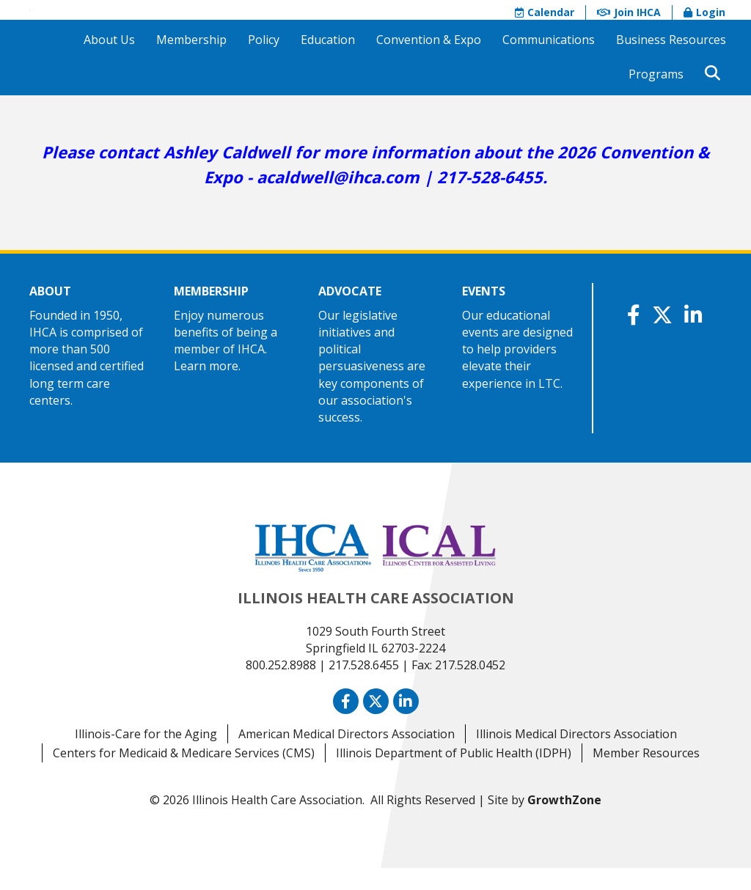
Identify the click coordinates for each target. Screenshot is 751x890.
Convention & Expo (428, 62)
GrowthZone (564, 822)
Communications (548, 62)
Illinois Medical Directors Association (576, 757)
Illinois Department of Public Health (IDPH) (453, 776)
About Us (109, 62)
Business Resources (671, 62)
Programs (656, 96)
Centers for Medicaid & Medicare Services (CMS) (184, 776)
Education (328, 62)
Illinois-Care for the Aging (146, 757)
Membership (191, 62)
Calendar (544, 23)
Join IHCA (629, 23)
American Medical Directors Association (346, 757)
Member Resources (646, 776)
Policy (263, 62)
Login (704, 23)
